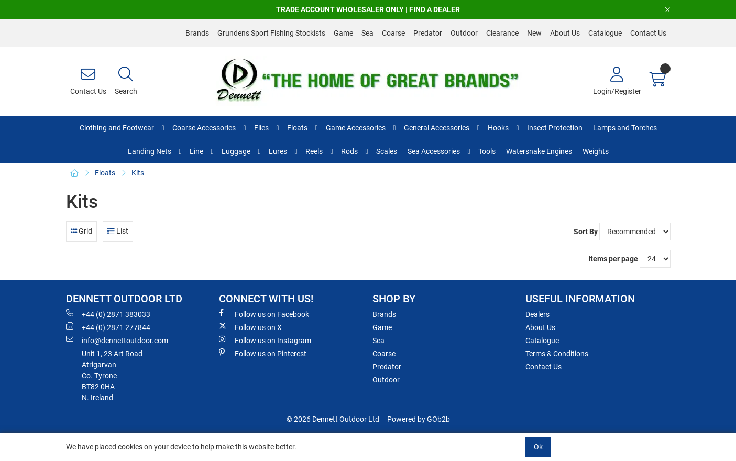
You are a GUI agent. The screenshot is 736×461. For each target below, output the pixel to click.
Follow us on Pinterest (262, 353)
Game (343, 33)
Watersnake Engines (539, 151)
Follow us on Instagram (265, 340)
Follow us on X (250, 327)
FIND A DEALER (434, 9)
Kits (137, 173)
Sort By (586, 231)
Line (196, 151)
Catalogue (605, 33)
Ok (538, 447)
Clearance (502, 33)
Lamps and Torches (625, 128)
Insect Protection (555, 128)
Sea (367, 33)
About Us (565, 33)
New (534, 33)
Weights (596, 151)
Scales (386, 151)
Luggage (236, 151)
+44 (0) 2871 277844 (108, 327)
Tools (487, 151)
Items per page (613, 259)
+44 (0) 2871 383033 (108, 314)
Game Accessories (356, 128)
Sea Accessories (434, 151)
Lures (278, 151)
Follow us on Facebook (264, 314)
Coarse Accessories (204, 128)
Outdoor (464, 33)
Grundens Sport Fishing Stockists (271, 33)
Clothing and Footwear (117, 128)
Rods (349, 151)
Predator (427, 33)
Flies (261, 128)
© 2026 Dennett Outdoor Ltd (333, 419)
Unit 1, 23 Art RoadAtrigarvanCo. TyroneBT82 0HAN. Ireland (112, 375)
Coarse (393, 33)
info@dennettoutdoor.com (117, 340)
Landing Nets (149, 151)
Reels (314, 151)
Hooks (498, 128)
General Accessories (436, 128)
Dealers (537, 314)
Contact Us (648, 33)
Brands (197, 33)
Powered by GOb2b (418, 419)
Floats (297, 128)
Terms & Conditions (556, 353)
